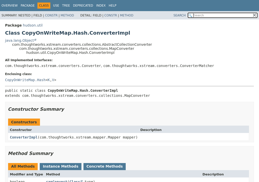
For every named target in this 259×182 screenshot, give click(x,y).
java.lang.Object (19, 40)
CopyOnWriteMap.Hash (25, 80)
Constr (51, 15)
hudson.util (32, 25)
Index (101, 5)
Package (28, 5)
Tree (66, 5)
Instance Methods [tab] (60, 166)
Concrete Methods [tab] (105, 166)
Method (67, 15)
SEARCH (180, 15)
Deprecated (83, 5)
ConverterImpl (24, 137)
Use (56, 5)
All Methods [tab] (23, 166)
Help (113, 5)
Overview (10, 5)
